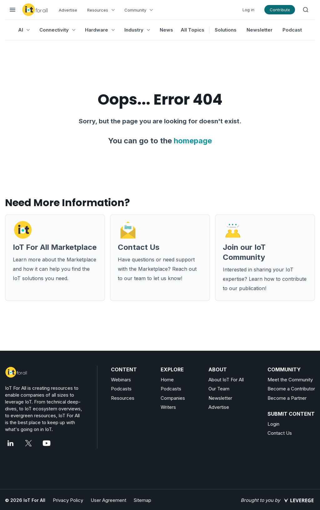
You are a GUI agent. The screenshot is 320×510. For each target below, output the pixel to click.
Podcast (292, 30)
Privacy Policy (68, 500)
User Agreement (108, 500)
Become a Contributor (291, 389)
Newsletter (259, 30)
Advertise (68, 9)
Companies (173, 398)
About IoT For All (226, 380)
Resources (122, 398)
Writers (168, 407)
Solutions (226, 30)
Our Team (218, 389)
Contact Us (280, 433)
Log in (248, 9)
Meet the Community (290, 380)
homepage (193, 140)
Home (167, 380)
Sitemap (142, 500)
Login (273, 424)
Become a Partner (287, 398)
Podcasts (121, 389)
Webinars (121, 380)
